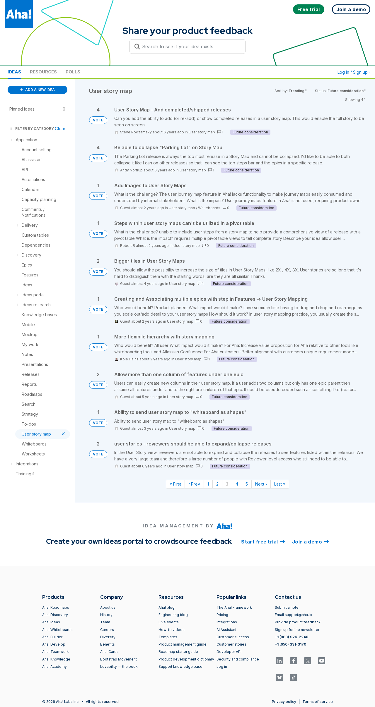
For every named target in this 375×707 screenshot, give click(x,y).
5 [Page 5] (247, 483)
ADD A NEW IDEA (37, 89)
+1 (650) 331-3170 (290, 644)
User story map (202, 132)
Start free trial (263, 541)
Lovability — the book (119, 666)
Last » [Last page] (279, 483)
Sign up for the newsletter (297, 629)
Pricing (222, 615)
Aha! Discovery (55, 615)
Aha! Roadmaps (55, 607)
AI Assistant (226, 629)
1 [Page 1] (208, 483)
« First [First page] (175, 483)
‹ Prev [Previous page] (194, 483)
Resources (43, 72)
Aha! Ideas (51, 622)
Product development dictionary (186, 659)
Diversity (107, 637)
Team (105, 622)
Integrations (227, 622)
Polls (73, 72)
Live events (168, 622)
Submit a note (287, 607)
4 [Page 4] (237, 483)
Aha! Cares (109, 651)
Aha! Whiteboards (57, 629)
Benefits (107, 644)
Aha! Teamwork (55, 651)
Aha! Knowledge (56, 659)
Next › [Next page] (261, 483)
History (106, 615)
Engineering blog (173, 615)
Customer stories (231, 644)
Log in (222, 666)
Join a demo (310, 541)
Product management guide (182, 644)
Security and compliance (238, 659)
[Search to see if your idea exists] (190, 46)
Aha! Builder (52, 637)
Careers (107, 629)
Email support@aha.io (293, 615)
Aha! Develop (53, 644)
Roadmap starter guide (178, 651)
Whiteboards (209, 208)
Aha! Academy (54, 666)
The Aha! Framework (234, 607)
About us (107, 607)
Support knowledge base (180, 666)
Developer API (229, 651)
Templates (167, 637)
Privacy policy (284, 701)
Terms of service (317, 701)
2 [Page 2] (217, 483)
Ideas (14, 72)
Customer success (233, 637)
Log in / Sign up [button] (354, 72)
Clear (60, 128)
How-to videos (171, 629)
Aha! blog (166, 607)
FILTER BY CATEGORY (31, 128)
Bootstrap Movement (118, 659)
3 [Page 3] (227, 483)
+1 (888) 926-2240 (291, 637)
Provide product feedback (298, 622)
